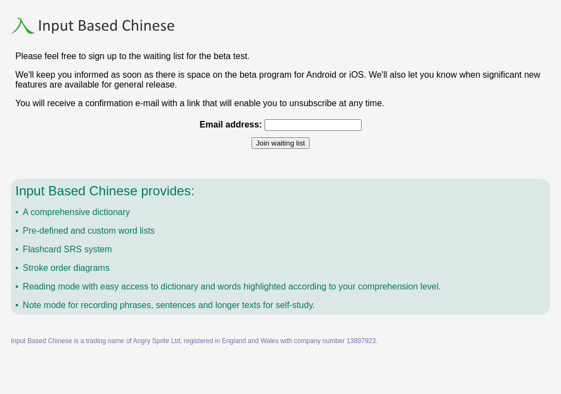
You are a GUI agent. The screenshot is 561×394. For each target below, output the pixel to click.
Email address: (230, 124)
